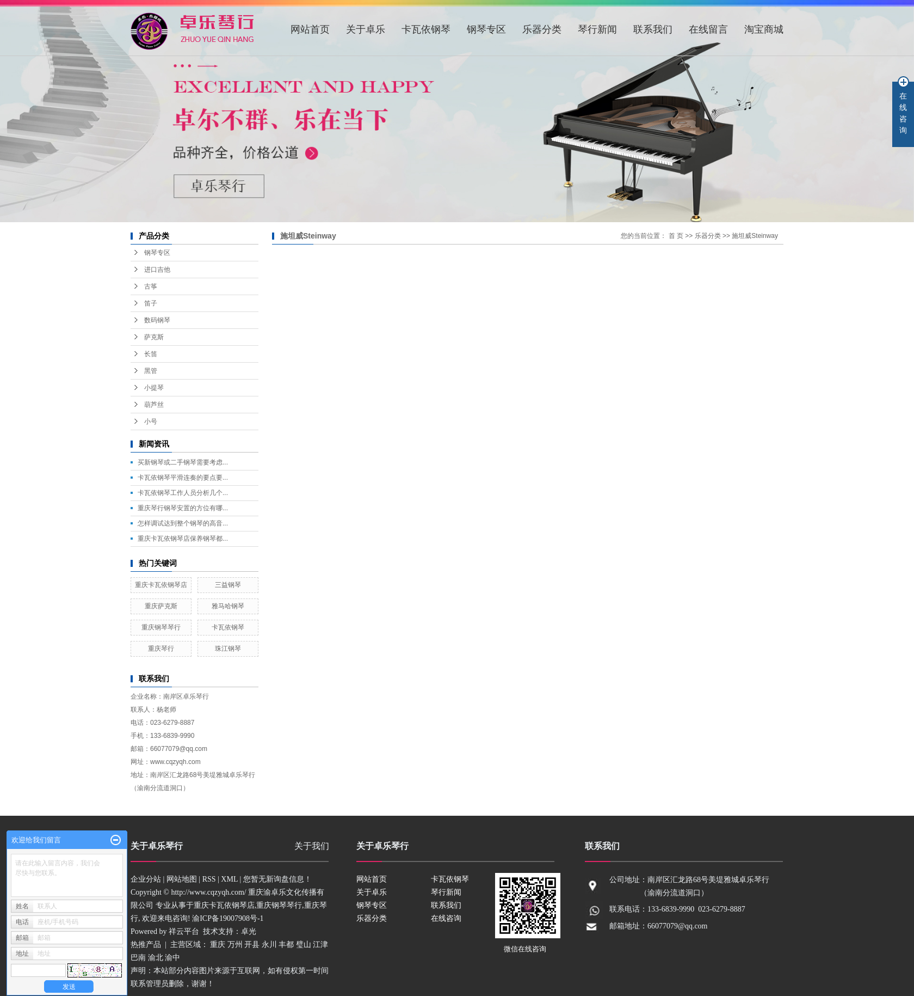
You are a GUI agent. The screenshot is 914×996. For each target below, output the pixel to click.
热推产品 (146, 944)
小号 (150, 421)
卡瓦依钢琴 (426, 29)
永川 (269, 944)
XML (229, 879)
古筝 (150, 286)
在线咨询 (446, 918)
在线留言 (708, 29)
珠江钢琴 (228, 648)
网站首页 (310, 29)
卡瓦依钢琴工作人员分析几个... (183, 493)
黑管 (150, 371)
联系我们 (652, 29)
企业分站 (146, 879)
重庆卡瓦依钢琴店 (161, 585)
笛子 (150, 303)
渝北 (155, 958)
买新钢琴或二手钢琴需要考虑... (183, 462)
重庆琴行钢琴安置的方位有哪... (183, 508)
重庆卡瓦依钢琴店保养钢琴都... (183, 538)
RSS (209, 879)
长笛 (150, 354)
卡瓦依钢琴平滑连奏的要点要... (183, 477)
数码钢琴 (157, 320)
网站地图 (181, 879)
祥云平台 (184, 931)
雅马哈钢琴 (228, 606)
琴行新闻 (597, 29)
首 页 (676, 236)
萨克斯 (154, 337)
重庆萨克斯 (161, 606)
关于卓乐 (365, 29)
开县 (252, 944)
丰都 (286, 944)
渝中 (172, 958)
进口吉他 (157, 269)
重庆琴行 (161, 648)
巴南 (138, 958)
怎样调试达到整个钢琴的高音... (183, 523)
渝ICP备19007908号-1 (227, 918)
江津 (320, 944)
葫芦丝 (154, 404)
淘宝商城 (763, 29)
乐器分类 (541, 29)
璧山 (303, 944)
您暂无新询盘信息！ (277, 879)
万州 (235, 944)
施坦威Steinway (755, 236)
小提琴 (154, 388)
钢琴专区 (486, 29)
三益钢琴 (228, 585)
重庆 (217, 944)
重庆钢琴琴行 (161, 627)
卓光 (248, 931)
